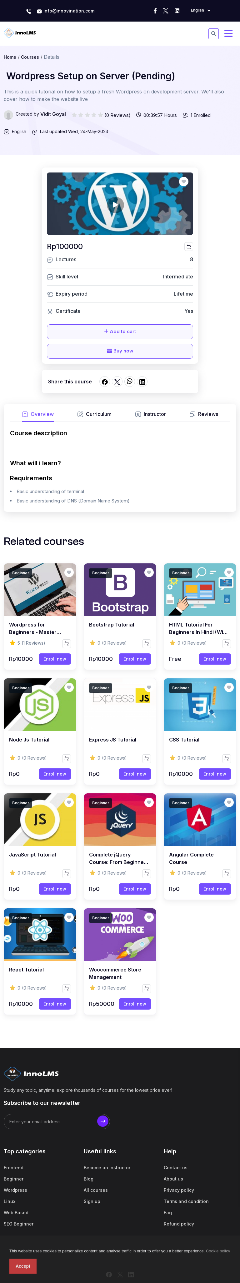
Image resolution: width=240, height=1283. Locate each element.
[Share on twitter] (117, 381)
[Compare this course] (188, 246)
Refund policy (179, 1223)
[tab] (38, 416)
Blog (88, 1178)
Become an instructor (107, 1167)
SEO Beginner (18, 1223)
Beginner (13, 1178)
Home (10, 57)
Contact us (176, 1167)
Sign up (92, 1201)
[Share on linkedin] (142, 381)
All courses (96, 1190)
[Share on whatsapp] (129, 381)
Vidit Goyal (53, 114)
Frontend (13, 1167)
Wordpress (15, 1190)
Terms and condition (186, 1201)
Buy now (120, 351)
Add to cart (120, 331)
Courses (30, 57)
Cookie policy (218, 1251)
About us (173, 1178)
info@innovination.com (65, 11)
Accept (23, 1266)
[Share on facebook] (104, 381)
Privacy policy (179, 1190)
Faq (168, 1212)
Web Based (16, 1212)
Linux (9, 1201)
